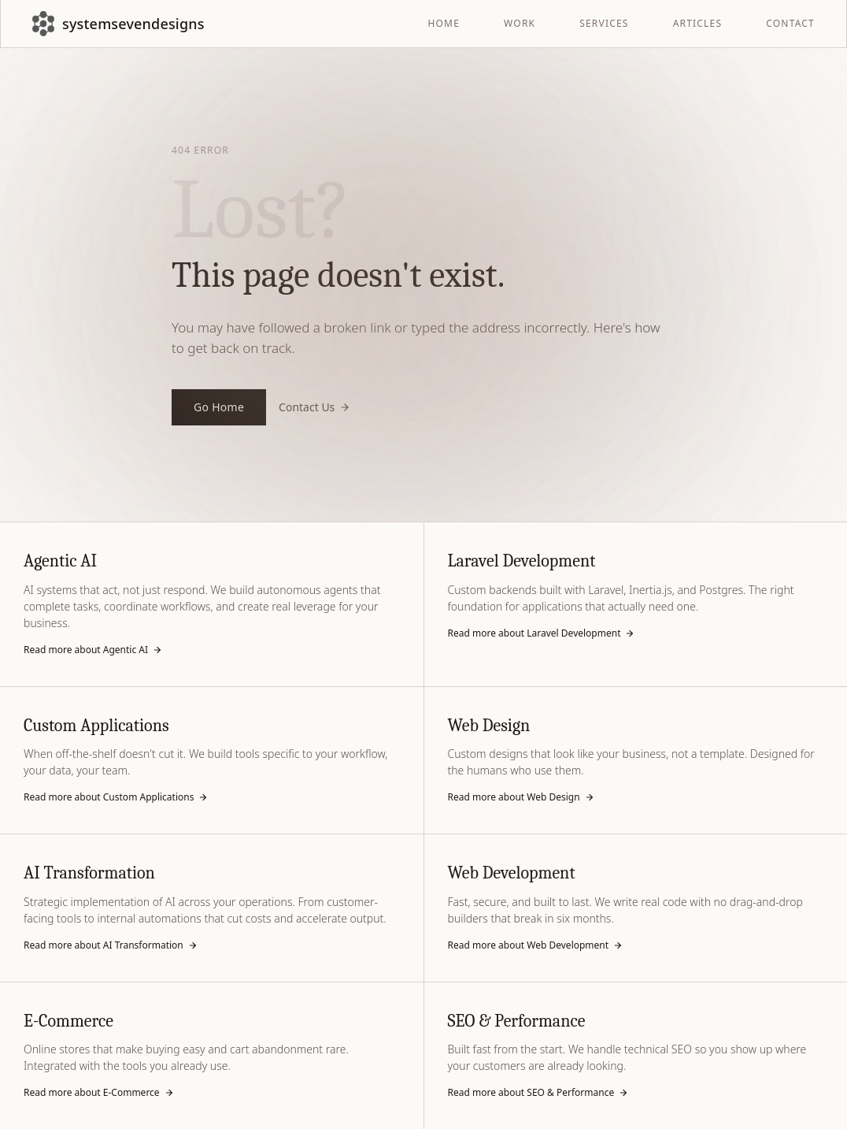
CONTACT (790, 23)
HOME (443, 23)
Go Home (219, 406)
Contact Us (314, 406)
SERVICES (603, 23)
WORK (519, 23)
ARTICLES (698, 23)
